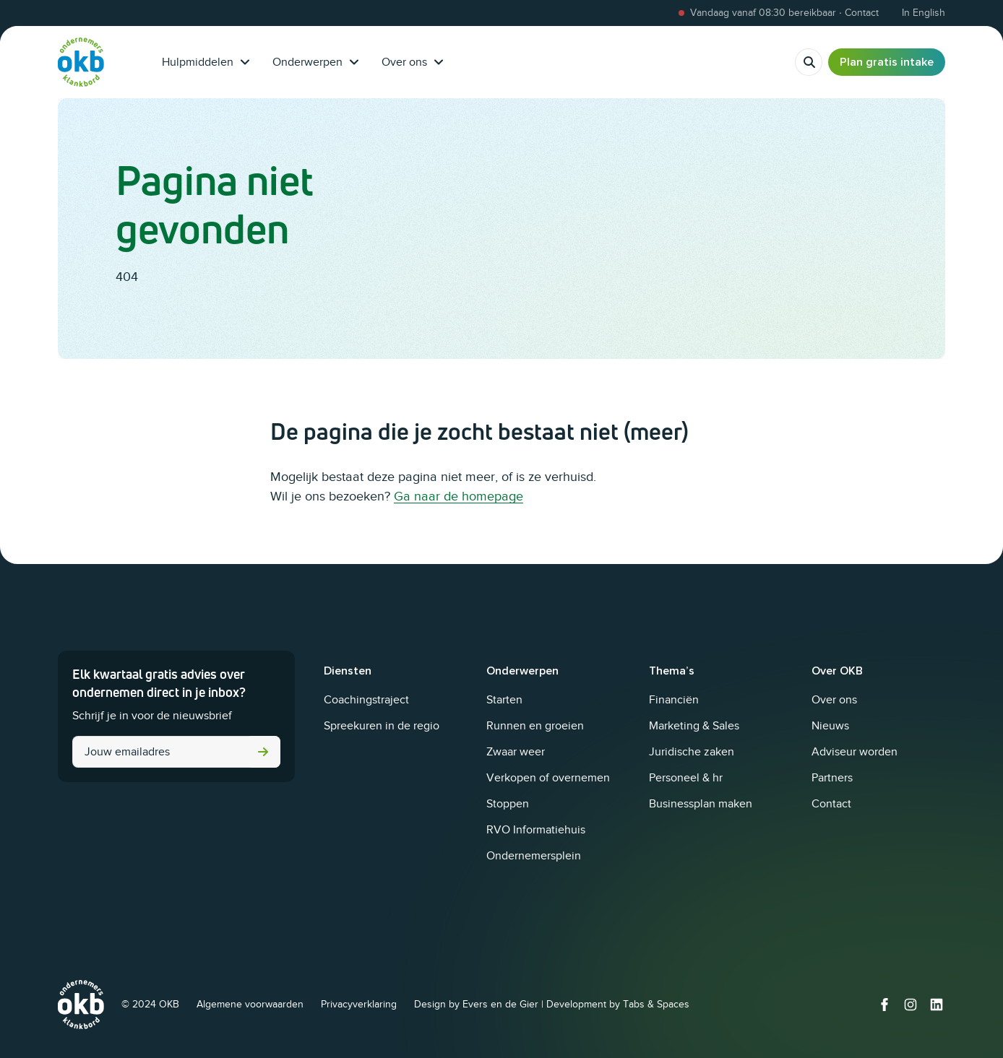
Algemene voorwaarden (250, 1004)
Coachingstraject (366, 699)
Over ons (412, 62)
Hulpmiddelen (205, 62)
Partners (832, 777)
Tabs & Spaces (656, 1004)
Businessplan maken (700, 803)
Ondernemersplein (533, 855)
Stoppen (507, 803)
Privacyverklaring (359, 1004)
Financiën (674, 699)
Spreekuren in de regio (381, 725)
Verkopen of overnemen (548, 777)
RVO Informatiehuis (535, 829)
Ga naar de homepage (458, 496)
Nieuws (830, 725)
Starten (504, 699)
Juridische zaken (691, 751)
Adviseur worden (854, 751)
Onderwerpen (315, 62)
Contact (831, 803)
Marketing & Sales (694, 725)
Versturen (263, 752)
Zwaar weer (515, 751)
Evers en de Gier (500, 1004)
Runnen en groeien (535, 725)
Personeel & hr (686, 777)
